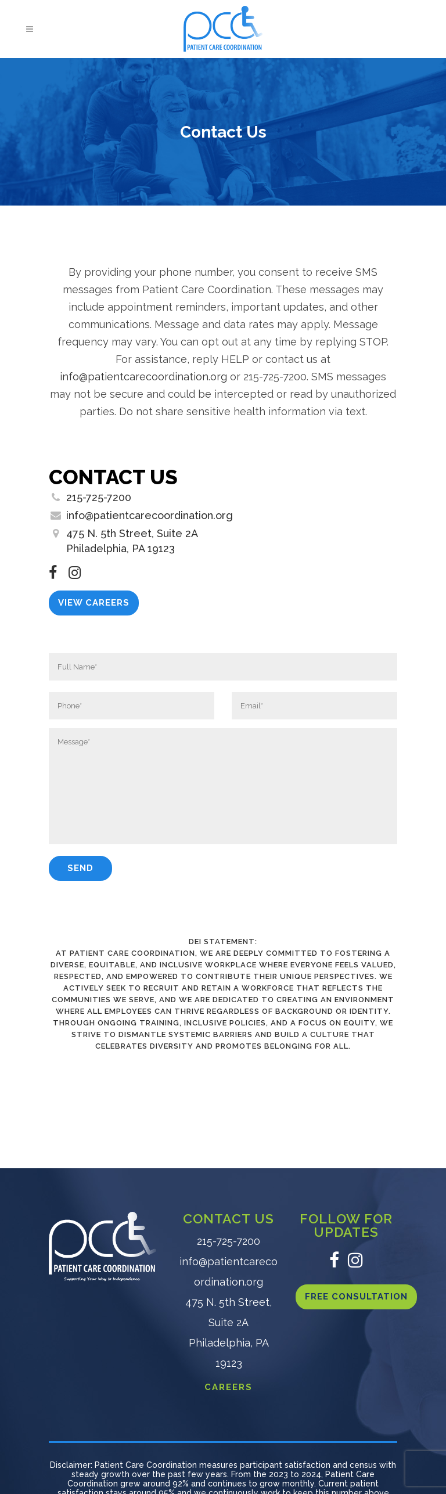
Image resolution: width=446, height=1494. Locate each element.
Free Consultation (356, 1296)
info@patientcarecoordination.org (143, 376)
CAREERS (228, 1387)
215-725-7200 (98, 497)
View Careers (94, 602)
